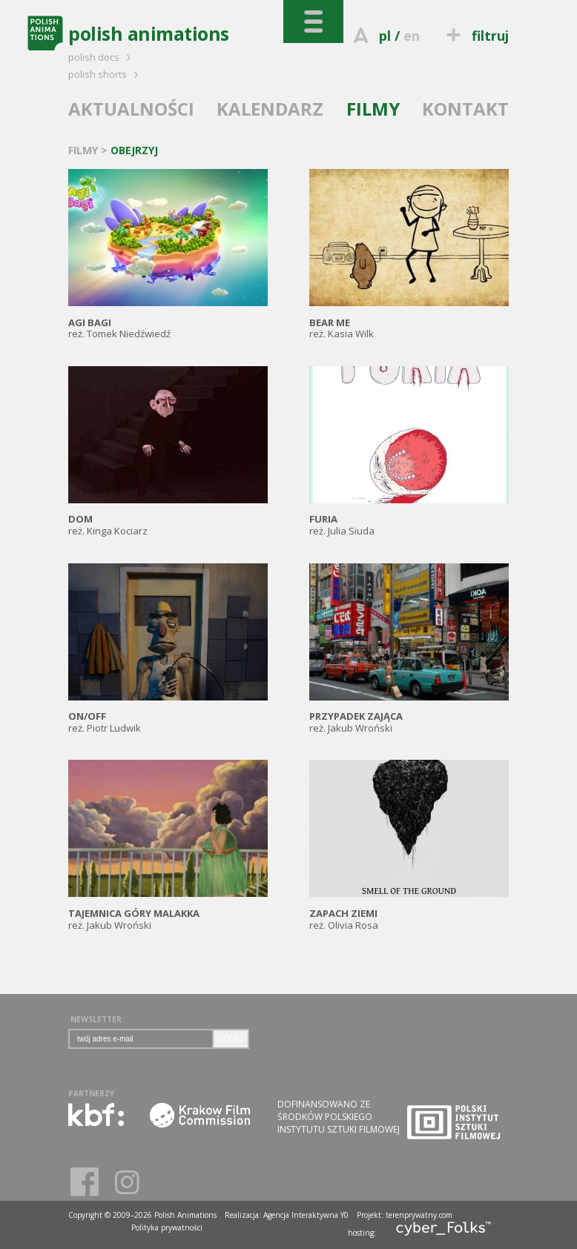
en (411, 35)
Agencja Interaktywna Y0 (306, 1215)
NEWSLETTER (96, 1019)
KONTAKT (465, 108)
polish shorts (105, 74)
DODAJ (230, 1039)
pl (385, 35)
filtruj (476, 35)
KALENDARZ (270, 108)
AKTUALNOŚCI (131, 108)
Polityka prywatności (166, 1227)
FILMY (373, 108)
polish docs (101, 57)
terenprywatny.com (419, 1215)
